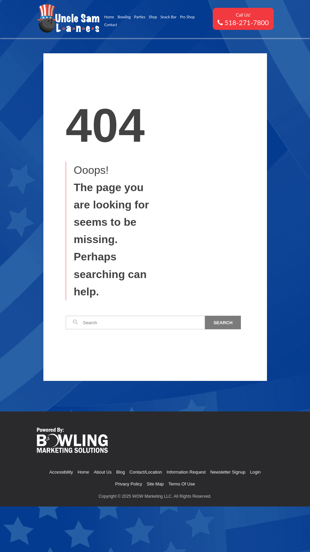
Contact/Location (145, 472)
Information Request (186, 472)
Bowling (124, 17)
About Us (103, 472)
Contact (110, 24)
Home (109, 17)
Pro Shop (187, 17)
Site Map (155, 483)
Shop (153, 17)
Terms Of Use (181, 483)
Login (255, 472)
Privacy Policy (128, 483)
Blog (120, 472)
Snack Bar (168, 17)
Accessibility (61, 472)
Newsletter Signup (228, 472)
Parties (139, 17)
